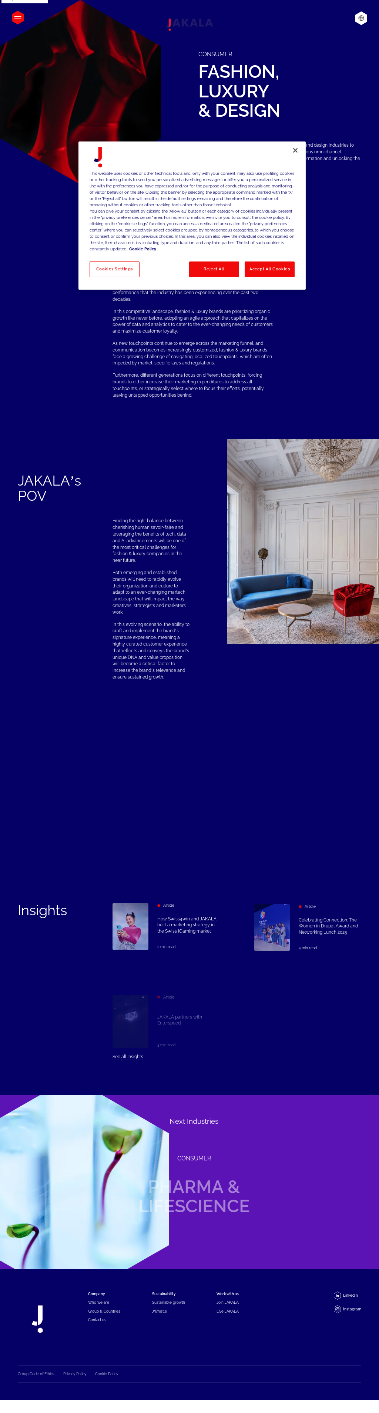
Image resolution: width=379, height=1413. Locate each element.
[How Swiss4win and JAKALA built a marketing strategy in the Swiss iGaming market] (166, 930)
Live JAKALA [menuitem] (228, 1317)
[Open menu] (18, 17)
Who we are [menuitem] (98, 1308)
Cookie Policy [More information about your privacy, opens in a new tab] (142, 248)
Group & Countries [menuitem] (104, 1317)
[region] (192, 215)
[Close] (295, 150)
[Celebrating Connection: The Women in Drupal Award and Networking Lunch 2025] (308, 943)
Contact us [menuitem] (97, 1325)
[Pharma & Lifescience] (189, 1182)
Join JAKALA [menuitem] (228, 1308)
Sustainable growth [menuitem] (168, 1308)
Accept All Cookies (269, 268)
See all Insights (128, 1062)
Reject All (214, 268)
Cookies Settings (114, 268)
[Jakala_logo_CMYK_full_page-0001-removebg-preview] (189, 25)
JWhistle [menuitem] (159, 1317)
